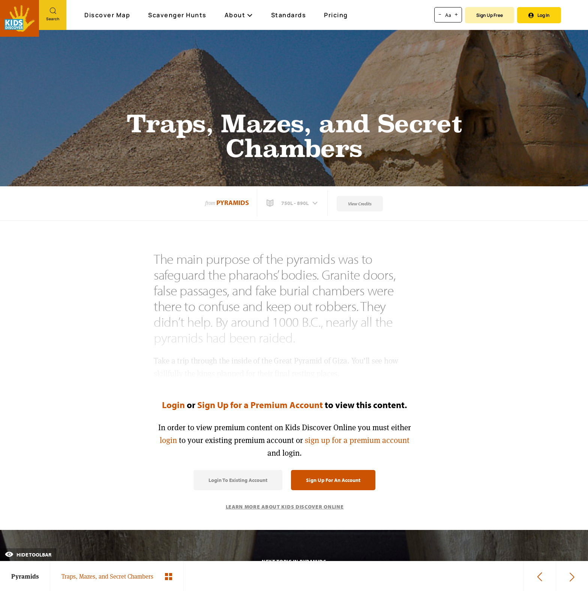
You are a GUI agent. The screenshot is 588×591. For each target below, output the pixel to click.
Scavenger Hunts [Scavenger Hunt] (177, 15)
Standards (288, 15)
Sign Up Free (489, 15)
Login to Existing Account (237, 480)
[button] (293, 203)
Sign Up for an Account (333, 480)
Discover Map (108, 15)
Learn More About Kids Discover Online (285, 506)
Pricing (336, 15)
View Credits (360, 203)
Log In (539, 15)
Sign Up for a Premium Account (260, 404)
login (168, 440)
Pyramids (232, 202)
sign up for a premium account (357, 440)
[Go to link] (19, 18)
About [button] (239, 15)
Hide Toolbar (28, 554)
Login (173, 404)
